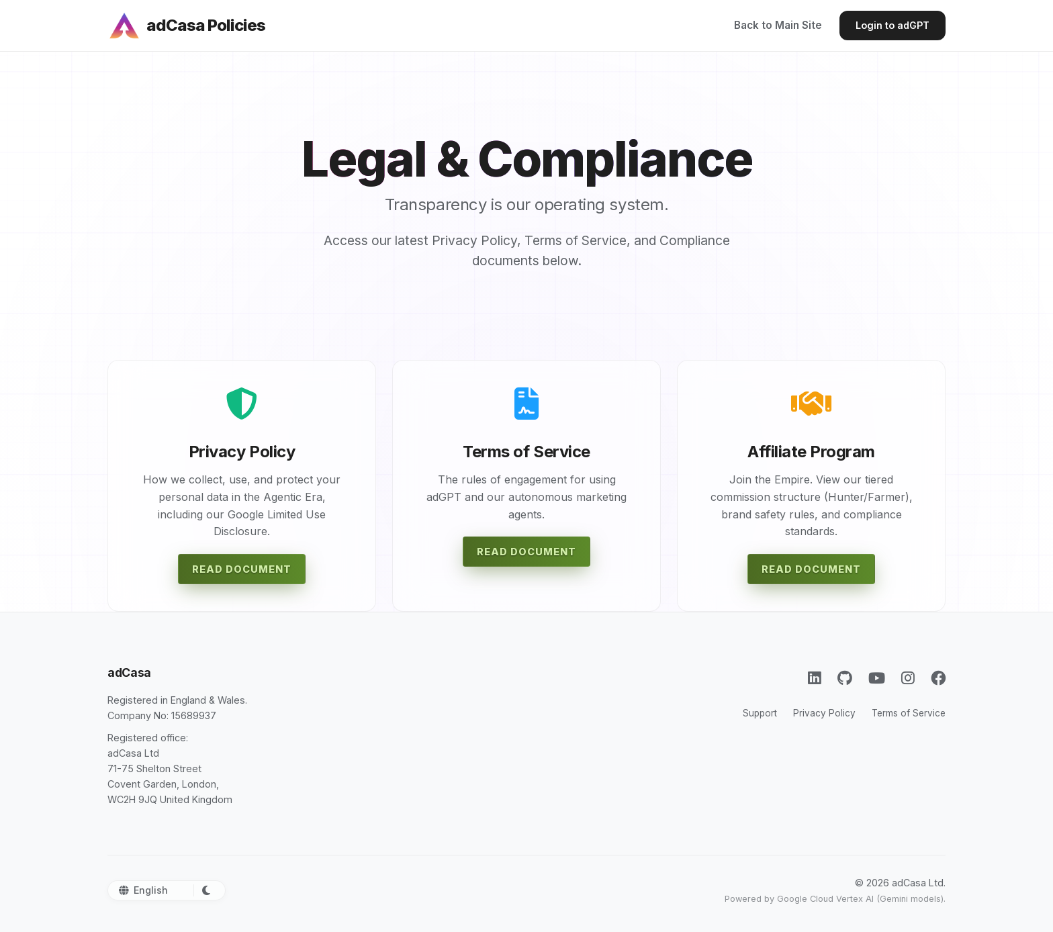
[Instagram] (908, 678)
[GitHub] (844, 678)
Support (760, 713)
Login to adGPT (892, 25)
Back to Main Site (778, 25)
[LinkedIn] (814, 678)
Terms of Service (909, 713)
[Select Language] (159, 890)
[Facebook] (938, 678)
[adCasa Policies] (186, 25)
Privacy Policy (824, 713)
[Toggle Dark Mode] (203, 890)
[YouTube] (876, 678)
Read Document (241, 569)
